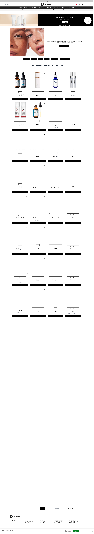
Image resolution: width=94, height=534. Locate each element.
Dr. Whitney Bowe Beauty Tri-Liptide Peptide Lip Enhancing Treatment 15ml (38, 241)
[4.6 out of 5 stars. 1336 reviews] (20, 276)
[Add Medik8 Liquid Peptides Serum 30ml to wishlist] (44, 256)
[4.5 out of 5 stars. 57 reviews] (37, 276)
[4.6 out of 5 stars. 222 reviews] (72, 155)
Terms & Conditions (72, 520)
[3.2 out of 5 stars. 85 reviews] (19, 185)
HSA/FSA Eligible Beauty (58, 520)
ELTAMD (40, 58)
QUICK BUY (73, 98)
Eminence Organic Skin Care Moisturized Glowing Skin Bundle (37, 180)
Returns (26, 520)
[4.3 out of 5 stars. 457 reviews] (37, 216)
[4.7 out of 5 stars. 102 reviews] (72, 246)
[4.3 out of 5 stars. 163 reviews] (37, 246)
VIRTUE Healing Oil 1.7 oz (20, 271)
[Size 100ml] (76, 310)
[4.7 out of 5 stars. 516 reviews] (55, 277)
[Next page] (49, 348)
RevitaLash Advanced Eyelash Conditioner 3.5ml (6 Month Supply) (20, 303)
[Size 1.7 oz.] (37, 311)
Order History (42, 522)
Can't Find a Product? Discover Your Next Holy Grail (47, 66)
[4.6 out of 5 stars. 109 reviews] (72, 307)
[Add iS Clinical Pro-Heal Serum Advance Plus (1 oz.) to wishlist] (79, 256)
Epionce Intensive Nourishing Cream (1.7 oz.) (73, 241)
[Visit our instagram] (68, 508)
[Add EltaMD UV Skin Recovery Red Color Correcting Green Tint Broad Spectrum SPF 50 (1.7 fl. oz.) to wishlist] (26, 194)
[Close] (92, 531)
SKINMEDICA (34, 58)
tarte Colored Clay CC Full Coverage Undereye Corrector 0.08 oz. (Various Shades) (38, 211)
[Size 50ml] (40, 157)
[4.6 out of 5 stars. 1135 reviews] (20, 216)
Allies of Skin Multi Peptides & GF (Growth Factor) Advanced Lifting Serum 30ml (37, 149)
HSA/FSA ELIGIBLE (55, 58)
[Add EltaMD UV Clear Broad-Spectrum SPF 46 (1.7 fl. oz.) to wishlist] (62, 318)
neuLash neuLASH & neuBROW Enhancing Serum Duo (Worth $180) (55, 119)
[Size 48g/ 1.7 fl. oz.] (53, 342)
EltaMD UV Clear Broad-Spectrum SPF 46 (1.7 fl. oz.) (55, 334)
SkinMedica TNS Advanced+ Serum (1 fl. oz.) (20, 119)
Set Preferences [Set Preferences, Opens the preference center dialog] (68, 531)
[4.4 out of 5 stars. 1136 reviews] (20, 246)
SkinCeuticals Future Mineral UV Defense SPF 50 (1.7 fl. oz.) (55, 180)
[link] (84, 4)
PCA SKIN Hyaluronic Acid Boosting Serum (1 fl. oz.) (55, 272)
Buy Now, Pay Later (57, 524)
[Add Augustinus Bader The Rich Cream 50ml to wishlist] (79, 287)
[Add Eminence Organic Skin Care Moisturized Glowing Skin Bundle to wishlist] (44, 164)
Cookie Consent (13, 520)
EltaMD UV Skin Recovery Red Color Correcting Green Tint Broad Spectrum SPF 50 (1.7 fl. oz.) (20, 211)
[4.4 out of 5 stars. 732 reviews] (20, 124)
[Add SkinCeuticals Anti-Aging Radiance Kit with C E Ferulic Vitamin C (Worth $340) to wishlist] (79, 194)
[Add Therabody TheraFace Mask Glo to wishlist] (62, 133)
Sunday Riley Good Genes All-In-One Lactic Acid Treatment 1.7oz (38, 303)
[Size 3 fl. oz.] (56, 280)
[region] (47, 531)
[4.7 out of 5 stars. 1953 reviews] (55, 245)
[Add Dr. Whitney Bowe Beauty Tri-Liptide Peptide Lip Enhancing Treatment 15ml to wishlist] (44, 225)
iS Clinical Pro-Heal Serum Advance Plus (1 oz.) (73, 272)
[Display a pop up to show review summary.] (24, 216)
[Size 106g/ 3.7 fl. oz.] (57, 342)
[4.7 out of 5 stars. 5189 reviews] (72, 185)
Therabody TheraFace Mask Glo (55, 148)
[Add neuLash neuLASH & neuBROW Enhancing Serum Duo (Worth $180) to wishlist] (62, 103)
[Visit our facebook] (63, 508)
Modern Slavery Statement (74, 521)
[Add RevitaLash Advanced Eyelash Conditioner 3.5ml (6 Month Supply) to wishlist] (26, 287)
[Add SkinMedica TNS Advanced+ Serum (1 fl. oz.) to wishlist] (26, 103)
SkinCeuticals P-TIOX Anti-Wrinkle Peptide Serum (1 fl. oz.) (38, 334)
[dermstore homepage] (46, 4)
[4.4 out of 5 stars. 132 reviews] (55, 308)
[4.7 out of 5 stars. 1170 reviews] (37, 124)
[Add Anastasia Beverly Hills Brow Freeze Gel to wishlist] (62, 225)
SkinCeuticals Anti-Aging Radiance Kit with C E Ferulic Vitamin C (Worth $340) (73, 210)
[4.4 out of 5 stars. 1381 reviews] (37, 339)
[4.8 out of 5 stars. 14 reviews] (55, 214)
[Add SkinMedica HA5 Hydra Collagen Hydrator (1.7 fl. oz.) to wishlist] (26, 164)
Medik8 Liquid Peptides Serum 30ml (37, 271)
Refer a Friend (42, 521)
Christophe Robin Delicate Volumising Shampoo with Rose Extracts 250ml (20, 334)
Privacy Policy (71, 517)
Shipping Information (29, 521)
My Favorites (42, 520)
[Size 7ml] (35, 157)
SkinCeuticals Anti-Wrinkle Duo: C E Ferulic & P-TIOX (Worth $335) (73, 89)
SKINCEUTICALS (26, 58)
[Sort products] (88, 69)
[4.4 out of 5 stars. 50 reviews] (55, 153)
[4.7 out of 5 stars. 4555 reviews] (37, 308)
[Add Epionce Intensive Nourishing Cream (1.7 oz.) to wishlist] (79, 225)
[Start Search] (27, 4)
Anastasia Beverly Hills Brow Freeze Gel (55, 240)
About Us (56, 517)
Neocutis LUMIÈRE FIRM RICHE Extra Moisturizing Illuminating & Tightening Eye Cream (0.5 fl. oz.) (73, 150)
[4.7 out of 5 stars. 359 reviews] (72, 277)
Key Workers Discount (58, 522)
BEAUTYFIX (47, 58)
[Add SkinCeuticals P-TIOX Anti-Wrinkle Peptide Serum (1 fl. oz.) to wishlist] (44, 318)
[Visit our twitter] (66, 508)
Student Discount (57, 523)
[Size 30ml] (38, 157)
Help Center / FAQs (28, 517)
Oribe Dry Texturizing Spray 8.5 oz (55, 209)
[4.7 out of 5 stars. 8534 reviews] (72, 215)
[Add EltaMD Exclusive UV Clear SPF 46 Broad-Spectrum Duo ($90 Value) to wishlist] (79, 103)
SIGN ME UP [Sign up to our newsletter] (43, 508)
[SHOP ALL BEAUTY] (27, 42)
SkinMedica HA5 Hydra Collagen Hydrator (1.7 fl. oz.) (20, 180)
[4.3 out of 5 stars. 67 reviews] (19, 339)
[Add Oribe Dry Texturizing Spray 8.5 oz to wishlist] (62, 194)
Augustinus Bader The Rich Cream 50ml (73, 302)
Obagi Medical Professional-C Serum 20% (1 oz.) (38, 119)
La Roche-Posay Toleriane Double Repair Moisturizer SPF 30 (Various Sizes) (20, 241)
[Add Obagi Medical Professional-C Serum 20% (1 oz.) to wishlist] (44, 103)
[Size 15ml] (36, 157)
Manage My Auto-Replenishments (46, 517)
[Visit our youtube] (70, 508)
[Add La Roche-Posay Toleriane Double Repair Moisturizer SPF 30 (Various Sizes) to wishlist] (26, 225)
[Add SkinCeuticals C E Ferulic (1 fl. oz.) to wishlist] (26, 133)
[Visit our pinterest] (75, 508)
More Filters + (82, 69)
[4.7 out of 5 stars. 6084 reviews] (72, 94)
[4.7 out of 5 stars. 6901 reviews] (55, 339)
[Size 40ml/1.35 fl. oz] (17, 249)
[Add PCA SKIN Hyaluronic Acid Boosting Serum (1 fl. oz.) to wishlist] (62, 256)
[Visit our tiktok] (73, 508)
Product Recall (72, 522)
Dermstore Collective (58, 521)
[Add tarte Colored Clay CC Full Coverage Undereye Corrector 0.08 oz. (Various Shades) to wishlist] (44, 194)
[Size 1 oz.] (54, 280)
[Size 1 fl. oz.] (39, 311)
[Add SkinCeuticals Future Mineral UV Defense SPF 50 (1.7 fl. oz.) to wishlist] (62, 164)
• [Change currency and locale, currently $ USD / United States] (78, 4)
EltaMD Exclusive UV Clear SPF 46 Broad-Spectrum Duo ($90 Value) (73, 119)
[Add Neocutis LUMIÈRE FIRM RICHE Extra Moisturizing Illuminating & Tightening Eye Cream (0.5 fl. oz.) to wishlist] (79, 133)
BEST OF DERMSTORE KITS (65, 58)
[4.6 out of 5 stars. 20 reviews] (20, 308)
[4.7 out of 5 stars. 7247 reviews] (72, 124)
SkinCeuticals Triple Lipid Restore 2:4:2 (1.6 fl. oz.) (73, 180)
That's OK (75, 531)
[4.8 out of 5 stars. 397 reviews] (55, 185)
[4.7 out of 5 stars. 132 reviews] (37, 185)
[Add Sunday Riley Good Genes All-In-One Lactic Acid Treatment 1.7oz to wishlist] (44, 287)
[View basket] (89, 4)
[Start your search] (16, 4)
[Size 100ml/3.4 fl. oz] (22, 249)
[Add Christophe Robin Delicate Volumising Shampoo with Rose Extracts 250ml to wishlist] (26, 318)
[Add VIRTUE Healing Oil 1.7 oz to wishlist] (26, 256)
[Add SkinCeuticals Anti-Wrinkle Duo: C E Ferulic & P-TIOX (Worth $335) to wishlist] (79, 73)
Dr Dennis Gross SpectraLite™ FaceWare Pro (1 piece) (55, 303)
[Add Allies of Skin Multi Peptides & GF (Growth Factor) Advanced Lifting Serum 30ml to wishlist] (44, 133)
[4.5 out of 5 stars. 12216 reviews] (19, 153)
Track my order (28, 522)
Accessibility (71, 523)
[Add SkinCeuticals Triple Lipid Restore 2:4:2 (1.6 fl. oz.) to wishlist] (79, 164)
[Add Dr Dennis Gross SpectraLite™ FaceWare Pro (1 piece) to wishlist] (62, 287)
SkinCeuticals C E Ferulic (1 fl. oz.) (20, 148)
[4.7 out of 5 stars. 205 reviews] (37, 154)
